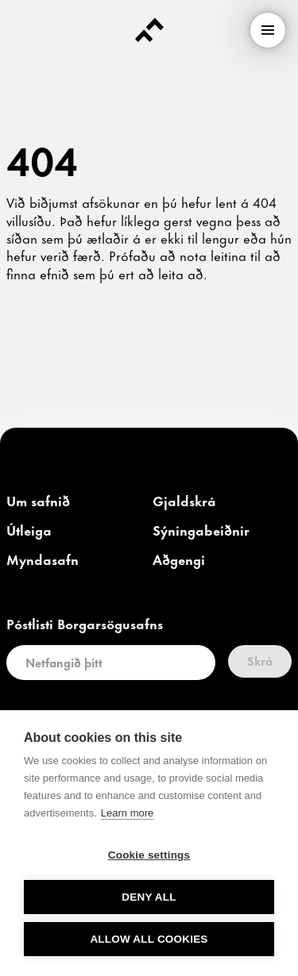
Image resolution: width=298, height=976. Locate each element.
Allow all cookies (148, 939)
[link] (38, 501)
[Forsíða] (149, 30)
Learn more (127, 813)
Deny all (149, 897)
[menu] (267, 30)
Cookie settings (149, 855)
